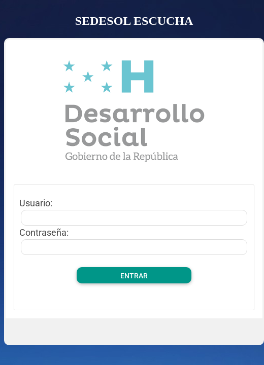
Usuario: (35, 203)
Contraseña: (44, 232)
